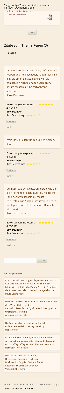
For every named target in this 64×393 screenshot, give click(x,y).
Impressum (9, 384)
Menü (32, 32)
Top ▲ (57, 384)
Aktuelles (27, 384)
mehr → (11, 127)
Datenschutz (46, 384)
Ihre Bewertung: (16, 115)
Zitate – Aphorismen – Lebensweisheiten (19, 13)
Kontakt (19, 384)
